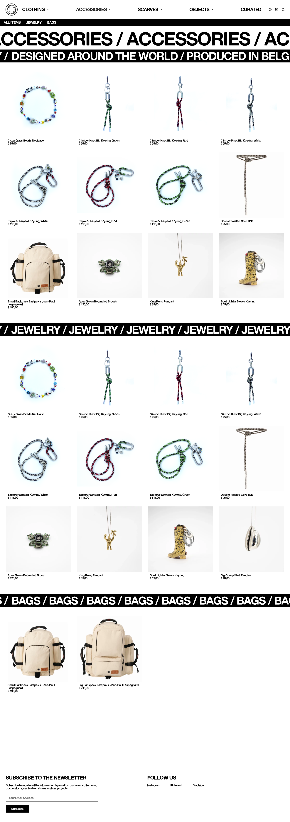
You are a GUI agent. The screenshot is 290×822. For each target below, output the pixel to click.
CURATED (251, 9)
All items (12, 22)
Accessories (93, 9)
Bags (51, 22)
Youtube (198, 785)
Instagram (153, 785)
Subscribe (17, 808)
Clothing (35, 9)
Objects (201, 9)
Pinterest (176, 785)
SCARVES (150, 9)
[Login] (270, 9)
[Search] (283, 9)
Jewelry (34, 22)
